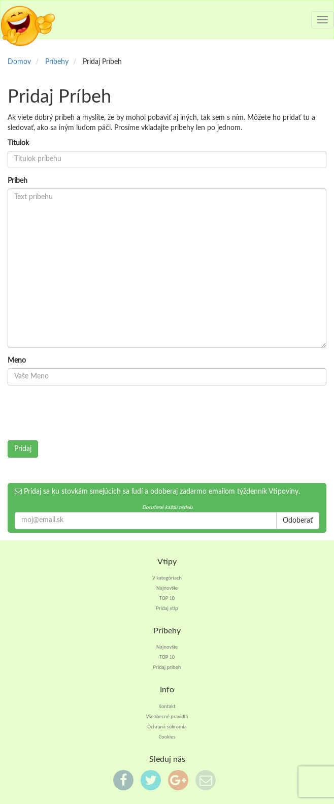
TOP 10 (167, 598)
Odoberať (298, 520)
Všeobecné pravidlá (167, 716)
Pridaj (22, 449)
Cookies (166, 736)
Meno (17, 360)
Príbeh (17, 180)
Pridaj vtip (167, 608)
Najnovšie (167, 588)
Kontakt (167, 706)
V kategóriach (167, 577)
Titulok (18, 143)
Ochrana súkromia (167, 726)
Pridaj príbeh (167, 667)
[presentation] (85, 413)
